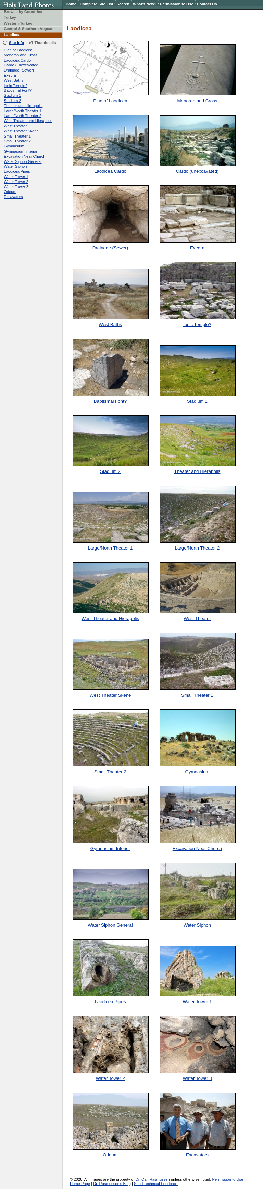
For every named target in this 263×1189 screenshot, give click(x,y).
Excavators (13, 197)
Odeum (10, 192)
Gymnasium (14, 146)
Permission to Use (176, 4)
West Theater (15, 126)
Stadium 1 (12, 95)
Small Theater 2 (17, 141)
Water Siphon (15, 166)
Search (123, 4)
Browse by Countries (23, 12)
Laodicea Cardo (17, 60)
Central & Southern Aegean (28, 29)
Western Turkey (18, 23)
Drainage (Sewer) (19, 70)
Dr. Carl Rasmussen (153, 1179)
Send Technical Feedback (156, 1183)
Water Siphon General (22, 161)
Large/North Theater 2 (22, 116)
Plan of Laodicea (18, 50)
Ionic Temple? (15, 85)
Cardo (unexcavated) (21, 65)
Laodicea (12, 35)
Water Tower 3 (16, 187)
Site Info (16, 43)
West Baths (13, 80)
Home (71, 4)
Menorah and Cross (20, 55)
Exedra (10, 75)
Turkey (10, 17)
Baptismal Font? (18, 90)
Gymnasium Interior (20, 151)
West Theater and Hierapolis (28, 121)
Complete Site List (96, 4)
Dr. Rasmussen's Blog (112, 1183)
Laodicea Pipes (17, 171)
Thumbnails (45, 43)
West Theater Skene (21, 131)
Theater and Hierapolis (23, 106)
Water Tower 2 (16, 182)
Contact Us (207, 4)
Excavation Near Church (24, 156)
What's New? (144, 4)
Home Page (80, 1183)
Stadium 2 (12, 101)
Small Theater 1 (17, 136)
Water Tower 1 (16, 177)
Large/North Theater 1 (22, 111)
